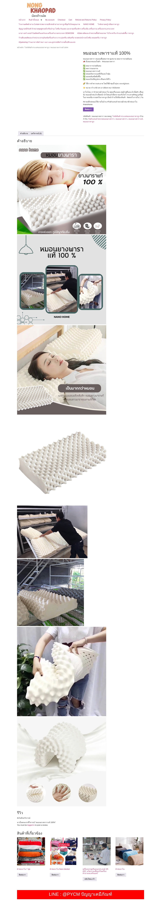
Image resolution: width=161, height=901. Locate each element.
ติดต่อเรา (88, 109)
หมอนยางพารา (121, 119)
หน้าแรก (22, 20)
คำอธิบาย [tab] (24, 133)
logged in (31, 825)
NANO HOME (88, 24)
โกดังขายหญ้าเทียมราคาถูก (108, 24)
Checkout (61, 20)
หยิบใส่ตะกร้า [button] (89, 879)
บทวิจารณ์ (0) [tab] (36, 133)
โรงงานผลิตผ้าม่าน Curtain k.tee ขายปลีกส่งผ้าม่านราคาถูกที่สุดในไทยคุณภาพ (49, 24)
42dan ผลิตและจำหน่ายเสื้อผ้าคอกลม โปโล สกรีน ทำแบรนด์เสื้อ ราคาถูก (105, 33)
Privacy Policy (105, 20)
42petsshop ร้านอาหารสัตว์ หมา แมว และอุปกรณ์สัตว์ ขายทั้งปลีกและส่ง (47, 42)
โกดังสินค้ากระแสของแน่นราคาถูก (37, 47)
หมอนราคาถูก (88, 122)
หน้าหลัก (20, 47)
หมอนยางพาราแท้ (135, 119)
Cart (70, 20)
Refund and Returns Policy (85, 20)
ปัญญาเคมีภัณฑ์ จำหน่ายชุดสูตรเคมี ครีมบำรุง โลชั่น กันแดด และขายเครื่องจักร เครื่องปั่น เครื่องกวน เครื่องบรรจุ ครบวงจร (66, 29)
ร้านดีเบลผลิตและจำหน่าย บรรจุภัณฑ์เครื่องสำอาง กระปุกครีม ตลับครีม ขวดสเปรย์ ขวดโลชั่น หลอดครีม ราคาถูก (63, 38)
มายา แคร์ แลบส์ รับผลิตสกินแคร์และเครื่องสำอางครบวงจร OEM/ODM (46, 33)
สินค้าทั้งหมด (34, 20)
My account (49, 20)
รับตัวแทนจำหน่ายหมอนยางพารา (101, 119)
